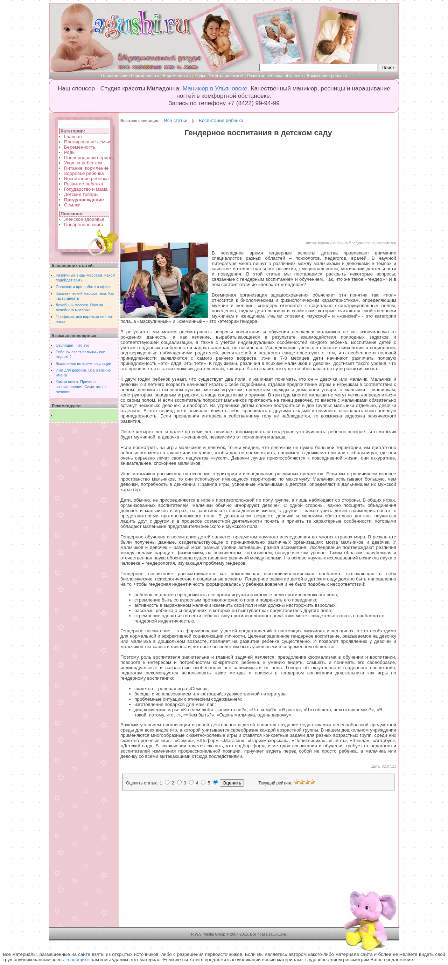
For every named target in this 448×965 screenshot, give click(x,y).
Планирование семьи (87, 141)
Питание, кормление (86, 168)
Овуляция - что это (72, 345)
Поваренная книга (83, 224)
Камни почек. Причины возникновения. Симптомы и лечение (81, 387)
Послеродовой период (88, 157)
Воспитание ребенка (327, 75)
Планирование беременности (130, 75)
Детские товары (81, 194)
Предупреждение (84, 199)
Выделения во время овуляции (83, 363)
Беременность (177, 75)
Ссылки (72, 205)
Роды (200, 75)
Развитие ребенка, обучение (275, 75)
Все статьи (176, 120)
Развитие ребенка (83, 183)
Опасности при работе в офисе (84, 287)
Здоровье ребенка (84, 173)
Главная (73, 136)
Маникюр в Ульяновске (214, 88)
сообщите (78, 959)
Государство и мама (85, 189)
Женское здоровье (84, 219)
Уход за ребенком (226, 75)
